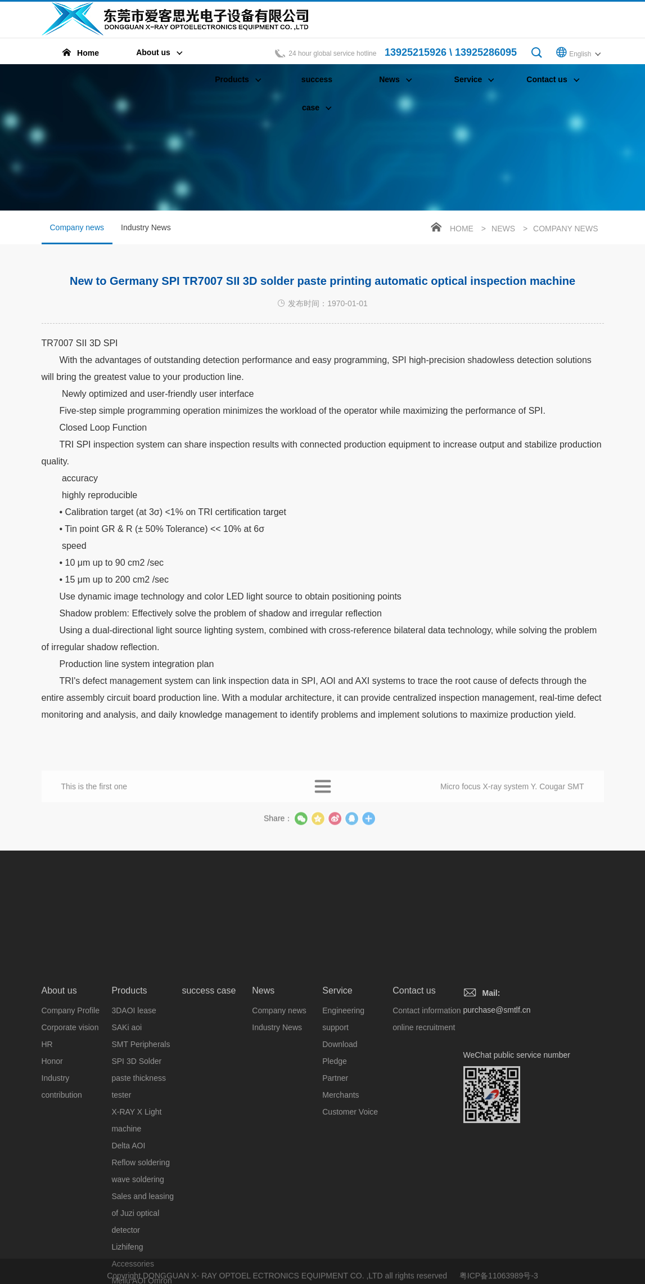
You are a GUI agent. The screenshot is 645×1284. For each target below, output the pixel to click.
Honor (52, 1168)
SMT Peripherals (140, 1151)
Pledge (334, 1168)
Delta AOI (128, 1252)
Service (337, 1097)
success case (209, 1097)
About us (59, 1097)
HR (47, 1151)
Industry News (146, 227)
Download (339, 1151)
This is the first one (94, 794)
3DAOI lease (133, 1117)
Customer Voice (350, 1218)
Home (461, 228)
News (503, 228)
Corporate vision (70, 1134)
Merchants (340, 1201)
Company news (77, 233)
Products (129, 1097)
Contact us (414, 1097)
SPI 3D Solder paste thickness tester (138, 1185)
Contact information (427, 1117)
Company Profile (71, 1117)
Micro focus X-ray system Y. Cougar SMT (512, 794)
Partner (335, 1184)
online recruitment (424, 1134)
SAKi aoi (126, 1134)
